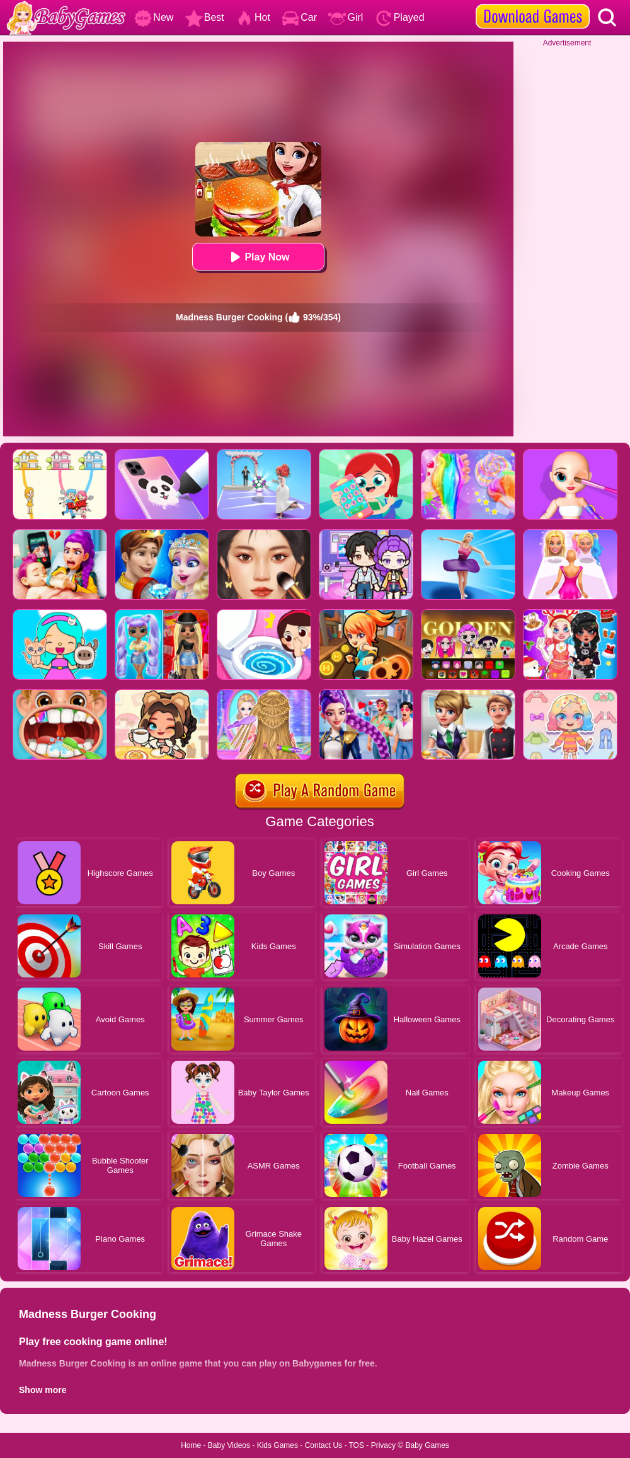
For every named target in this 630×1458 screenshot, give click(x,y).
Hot (253, 17)
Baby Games (427, 1445)
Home (191, 1445)
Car (299, 17)
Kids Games (277, 1445)
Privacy (383, 1445)
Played (400, 17)
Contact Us (323, 1445)
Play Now (258, 257)
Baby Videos (229, 1445)
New (153, 17)
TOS (356, 1445)
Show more (42, 1390)
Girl (345, 17)
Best (204, 17)
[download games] (532, 4)
